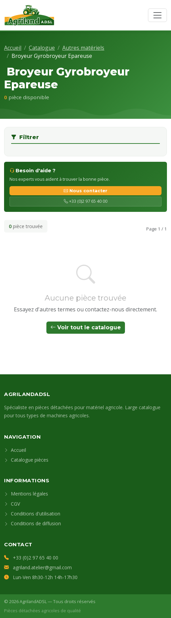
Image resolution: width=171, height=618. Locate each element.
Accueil (12, 47)
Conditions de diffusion (32, 523)
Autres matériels (83, 47)
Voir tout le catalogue (85, 327)
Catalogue (42, 47)
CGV (12, 504)
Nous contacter (85, 190)
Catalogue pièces (26, 460)
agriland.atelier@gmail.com (42, 567)
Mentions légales (26, 493)
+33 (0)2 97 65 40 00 (85, 201)
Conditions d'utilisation (32, 513)
